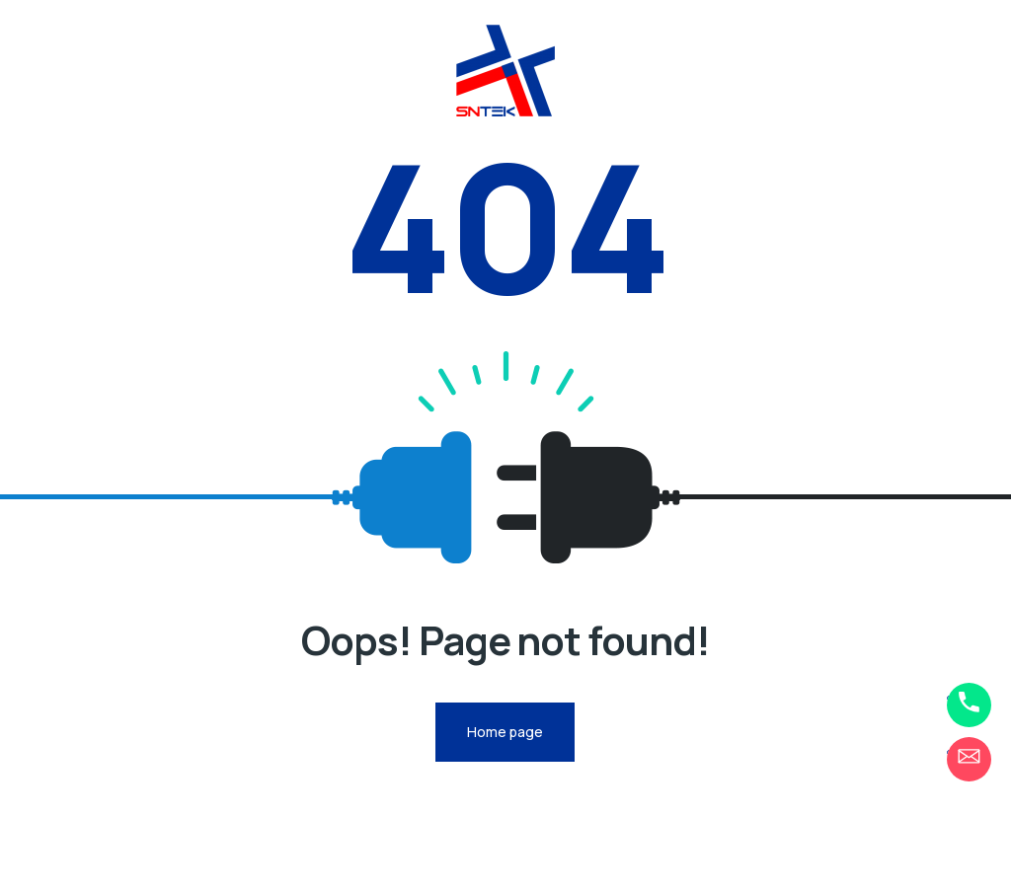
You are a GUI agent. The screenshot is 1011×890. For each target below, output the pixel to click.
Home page (505, 731)
